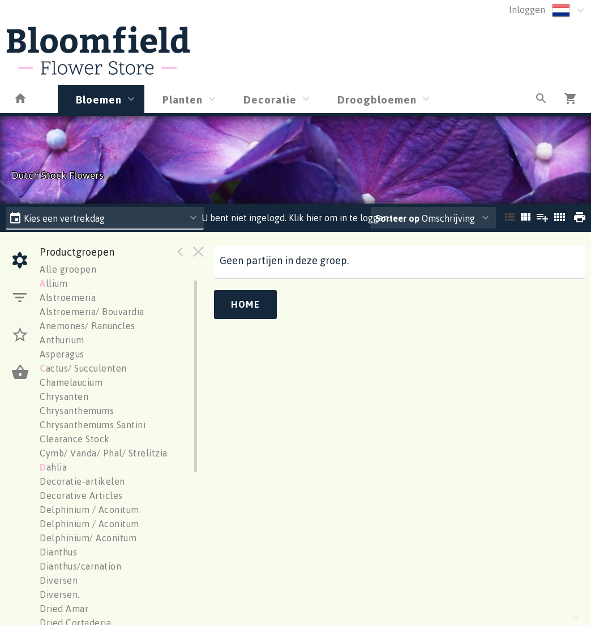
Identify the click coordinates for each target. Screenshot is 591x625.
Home (245, 304)
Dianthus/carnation (80, 566)
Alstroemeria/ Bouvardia (92, 311)
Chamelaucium (71, 382)
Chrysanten (64, 396)
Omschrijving (425, 218)
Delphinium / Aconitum (89, 509)
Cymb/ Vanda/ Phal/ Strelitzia (104, 453)
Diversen (59, 580)
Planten (182, 99)
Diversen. (60, 594)
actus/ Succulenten (83, 368)
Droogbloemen (377, 99)
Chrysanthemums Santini (92, 424)
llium (53, 283)
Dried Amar (64, 608)
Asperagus (62, 354)
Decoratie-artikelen (82, 481)
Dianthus (58, 552)
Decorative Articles (81, 495)
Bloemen (99, 99)
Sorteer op (397, 218)
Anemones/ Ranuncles (87, 325)
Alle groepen (68, 269)
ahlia (53, 467)
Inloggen (527, 9)
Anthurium (62, 340)
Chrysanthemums (77, 410)
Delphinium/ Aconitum (88, 538)
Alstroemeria (68, 297)
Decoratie (270, 99)
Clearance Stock (75, 439)
